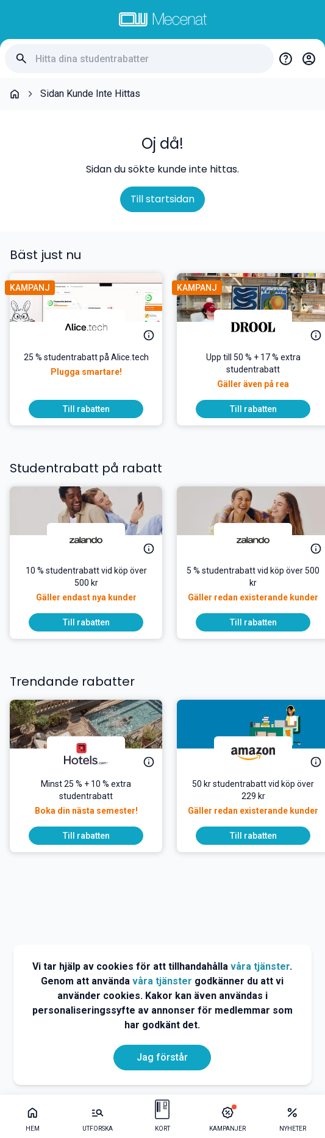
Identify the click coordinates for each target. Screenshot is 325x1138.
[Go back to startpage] (15, 94)
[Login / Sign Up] (308, 58)
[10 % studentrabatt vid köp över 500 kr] (86, 588)
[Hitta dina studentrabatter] (149, 59)
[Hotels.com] (86, 753)
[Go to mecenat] (163, 19)
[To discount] (86, 409)
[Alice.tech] (86, 327)
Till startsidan (162, 199)
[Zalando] (86, 540)
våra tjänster (260, 966)
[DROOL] (253, 327)
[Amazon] (253, 753)
